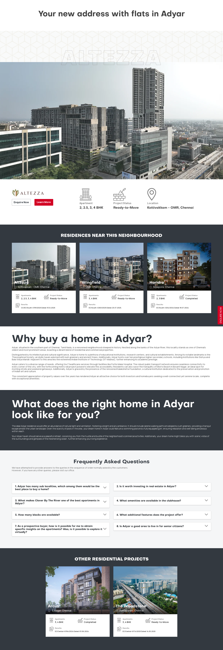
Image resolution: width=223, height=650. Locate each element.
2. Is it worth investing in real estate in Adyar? (146, 486)
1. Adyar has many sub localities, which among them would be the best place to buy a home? (57, 488)
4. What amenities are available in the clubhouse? (149, 501)
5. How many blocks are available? (37, 515)
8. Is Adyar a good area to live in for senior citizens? (150, 526)
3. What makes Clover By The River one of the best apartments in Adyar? (57, 502)
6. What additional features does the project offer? (150, 515)
